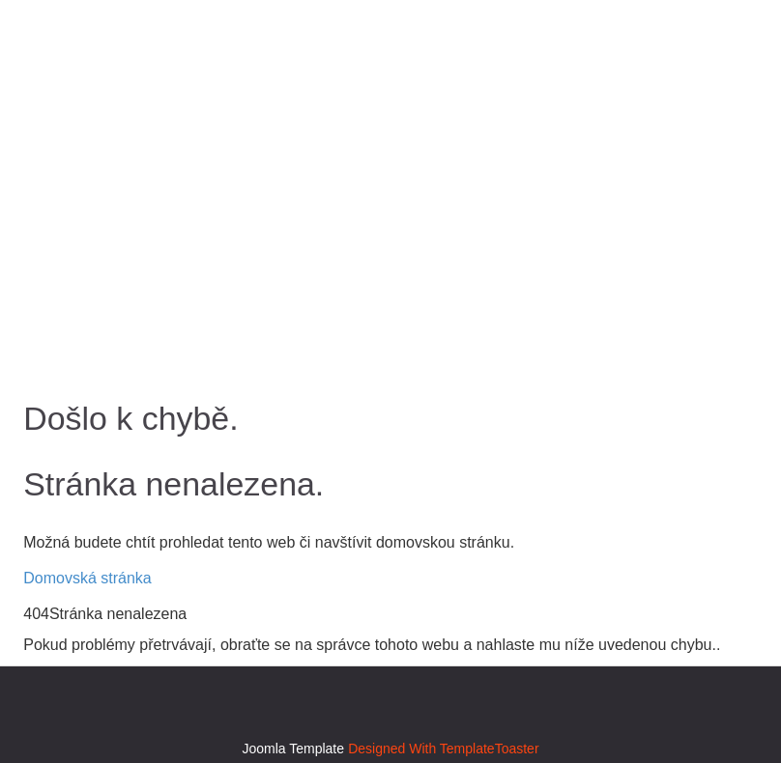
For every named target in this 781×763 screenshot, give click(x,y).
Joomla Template (293, 748)
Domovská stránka (87, 578)
